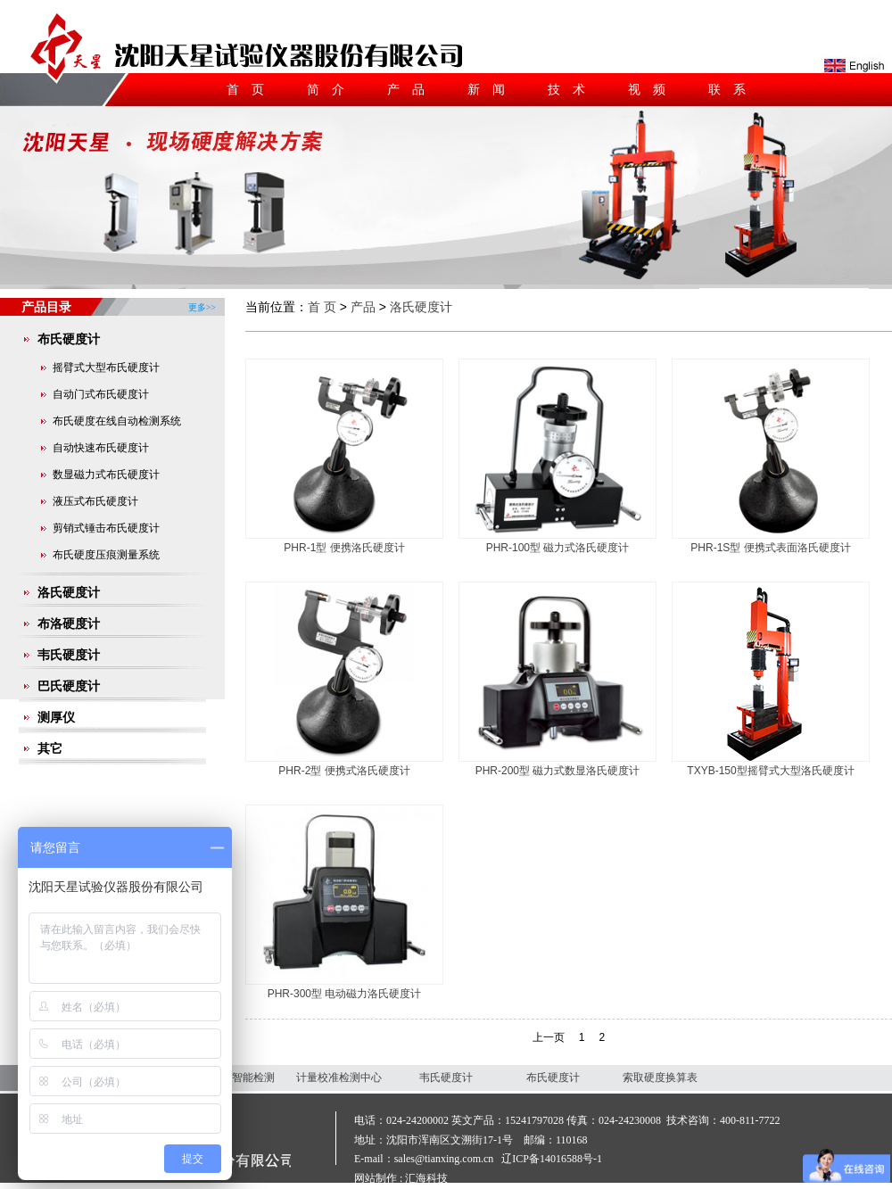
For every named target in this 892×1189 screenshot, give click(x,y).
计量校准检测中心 (339, 1077)
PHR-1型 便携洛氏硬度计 (344, 547)
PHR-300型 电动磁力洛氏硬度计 (345, 993)
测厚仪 (56, 717)
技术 (573, 89)
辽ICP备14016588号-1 (551, 1158)
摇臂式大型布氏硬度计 (106, 367)
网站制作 (375, 1178)
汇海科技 (426, 1178)
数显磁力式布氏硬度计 (106, 474)
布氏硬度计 (68, 339)
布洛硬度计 (68, 623)
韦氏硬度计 (68, 655)
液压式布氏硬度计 (95, 501)
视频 (653, 89)
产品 (412, 89)
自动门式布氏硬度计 (101, 394)
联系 (733, 89)
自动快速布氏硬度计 (101, 448)
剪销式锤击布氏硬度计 (106, 528)
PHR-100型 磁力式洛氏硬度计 (558, 547)
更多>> (202, 300)
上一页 (549, 1037)
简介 (332, 89)
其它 (49, 748)
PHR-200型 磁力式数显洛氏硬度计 (557, 770)
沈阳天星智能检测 (232, 1077)
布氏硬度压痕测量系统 (106, 555)
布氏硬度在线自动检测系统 (117, 421)
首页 (252, 89)
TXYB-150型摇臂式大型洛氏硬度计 (770, 770)
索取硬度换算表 (660, 1077)
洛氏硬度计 (68, 592)
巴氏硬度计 (68, 686)
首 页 (322, 307)
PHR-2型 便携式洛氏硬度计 (343, 770)
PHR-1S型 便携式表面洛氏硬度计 (770, 547)
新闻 (492, 89)
